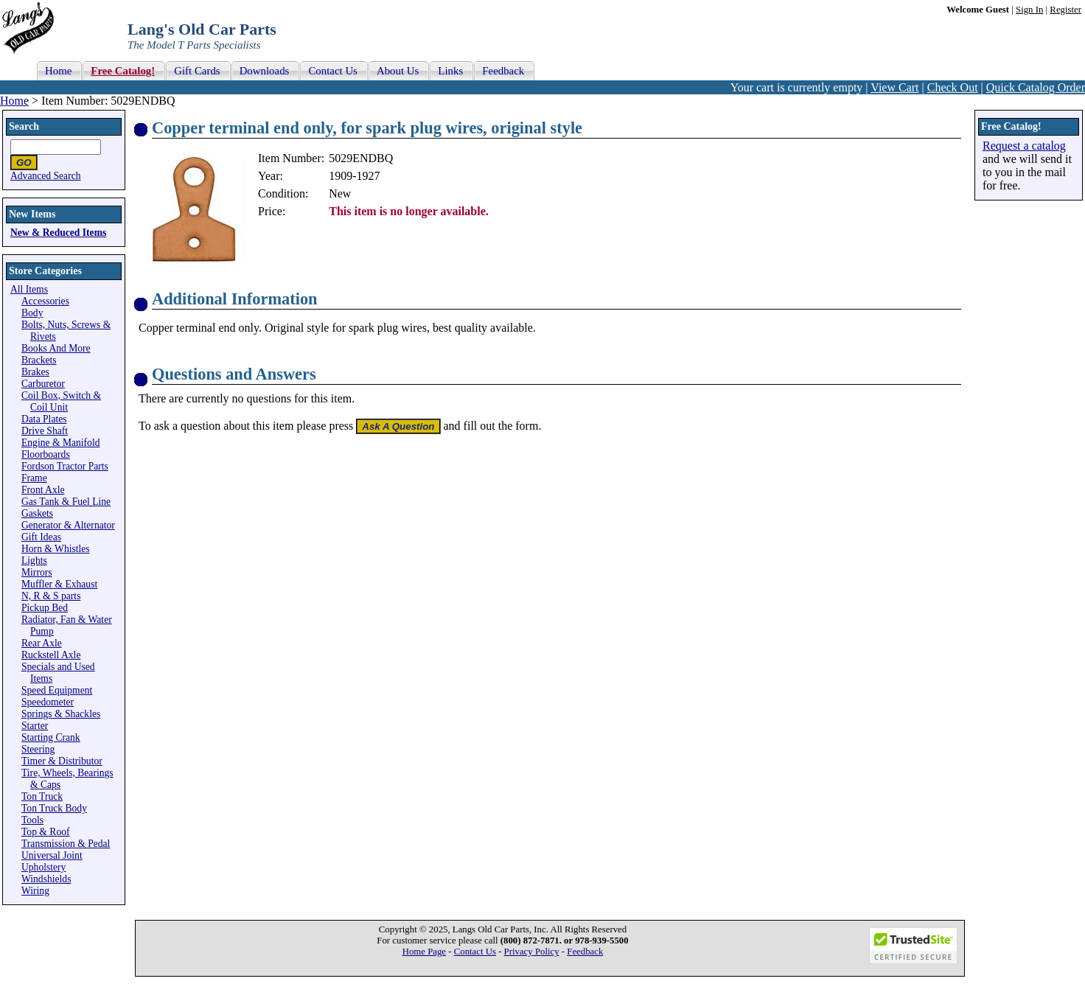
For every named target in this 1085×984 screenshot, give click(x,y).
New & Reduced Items (58, 232)
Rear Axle (41, 643)
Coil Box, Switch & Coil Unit (61, 401)
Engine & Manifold (60, 442)
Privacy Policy (531, 951)
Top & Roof (45, 831)
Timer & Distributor (61, 761)
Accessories (45, 301)
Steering (38, 749)
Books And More (56, 348)
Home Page (424, 951)
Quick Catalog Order (1035, 87)
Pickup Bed (44, 607)
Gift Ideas (41, 536)
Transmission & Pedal (65, 843)
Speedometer (47, 702)
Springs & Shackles (60, 713)
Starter (34, 725)
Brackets (39, 360)
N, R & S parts (50, 595)
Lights (34, 560)
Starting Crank (50, 737)
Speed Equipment (56, 690)
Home (14, 100)
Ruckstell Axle (50, 654)
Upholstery (43, 867)
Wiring (35, 890)
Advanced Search (45, 175)
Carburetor (43, 383)
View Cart (894, 87)
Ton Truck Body (54, 808)
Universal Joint (52, 855)
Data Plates (44, 419)
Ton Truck (42, 796)
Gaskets (37, 513)
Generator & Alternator (68, 525)
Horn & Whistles (55, 548)
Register (1065, 9)
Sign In (1029, 9)
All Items (29, 289)
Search (24, 126)
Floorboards (45, 454)
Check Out (952, 87)
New (340, 193)
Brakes (35, 371)
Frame (34, 478)
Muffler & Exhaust (59, 584)
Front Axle (43, 489)
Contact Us (475, 951)
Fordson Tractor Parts (64, 466)
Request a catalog (1024, 145)
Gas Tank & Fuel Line (66, 501)
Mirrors (36, 572)
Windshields (46, 878)
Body (32, 312)
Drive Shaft (44, 430)
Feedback (585, 951)
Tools (32, 820)
